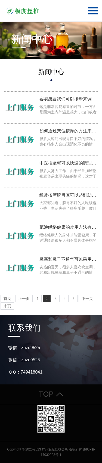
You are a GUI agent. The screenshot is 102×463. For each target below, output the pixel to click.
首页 (7, 299)
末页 (7, 306)
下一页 (87, 299)
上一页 (24, 299)
